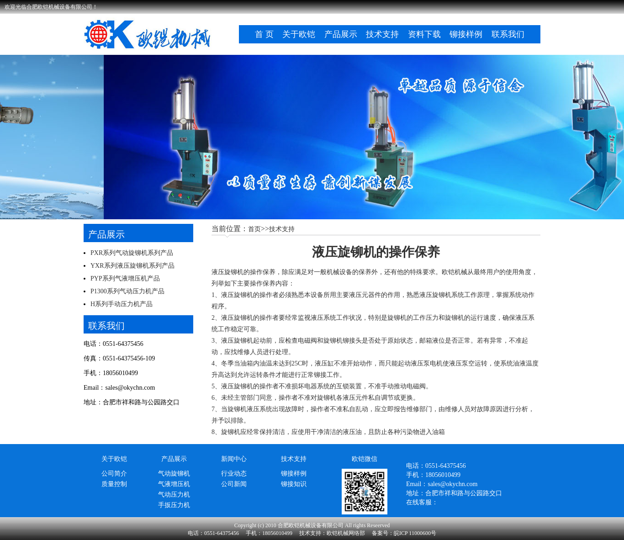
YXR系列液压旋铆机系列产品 (132, 265)
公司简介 (114, 473)
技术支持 (382, 34)
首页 (254, 229)
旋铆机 (397, 317)
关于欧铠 (298, 34)
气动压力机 (174, 494)
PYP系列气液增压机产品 (125, 278)
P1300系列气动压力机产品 (127, 291)
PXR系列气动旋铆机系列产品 (131, 252)
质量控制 (114, 484)
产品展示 (340, 34)
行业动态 (234, 473)
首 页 (264, 34)
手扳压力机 (174, 505)
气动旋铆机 (174, 473)
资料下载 (424, 34)
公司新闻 (234, 484)
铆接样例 (465, 34)
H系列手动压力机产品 (121, 304)
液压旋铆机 (227, 272)
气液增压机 (174, 484)
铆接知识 (294, 484)
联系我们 (508, 34)
